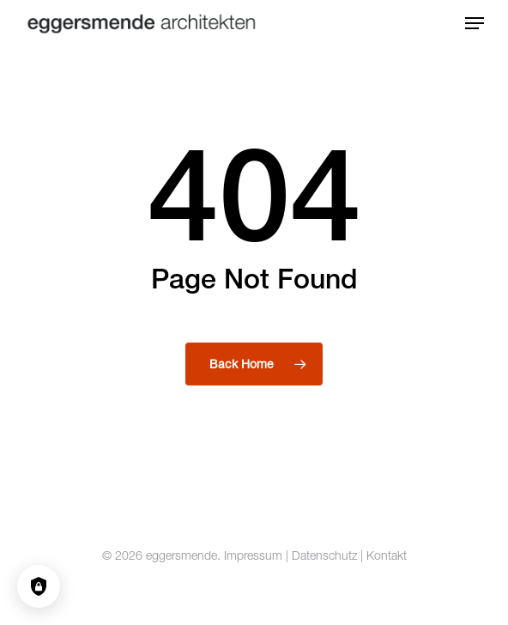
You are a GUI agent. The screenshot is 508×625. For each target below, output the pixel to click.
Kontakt (386, 555)
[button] (474, 23)
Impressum (253, 555)
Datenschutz (324, 555)
